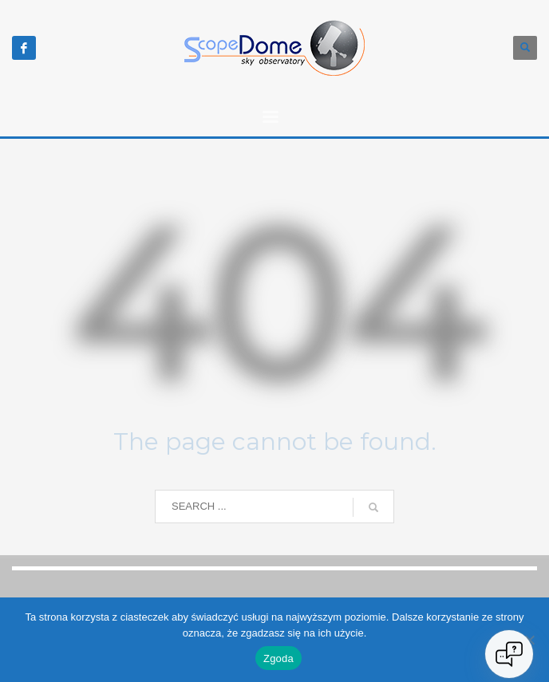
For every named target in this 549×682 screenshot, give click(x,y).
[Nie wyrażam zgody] (529, 640)
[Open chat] (509, 654)
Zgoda (278, 658)
